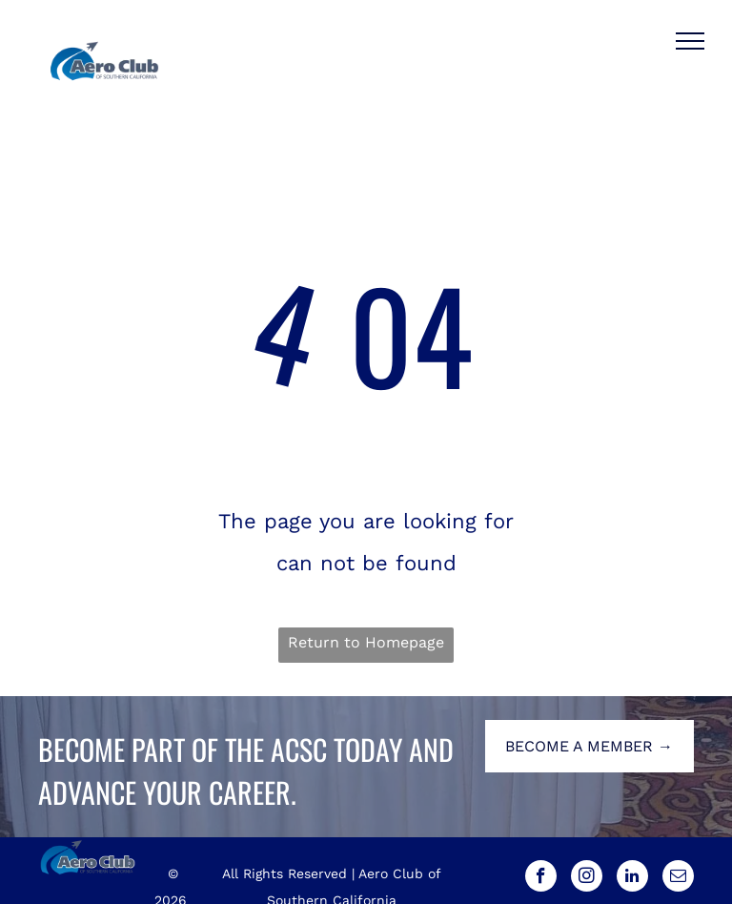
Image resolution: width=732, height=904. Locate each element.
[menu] (690, 41)
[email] (678, 878)
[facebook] (541, 878)
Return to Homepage (366, 642)
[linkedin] (632, 878)
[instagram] (586, 878)
